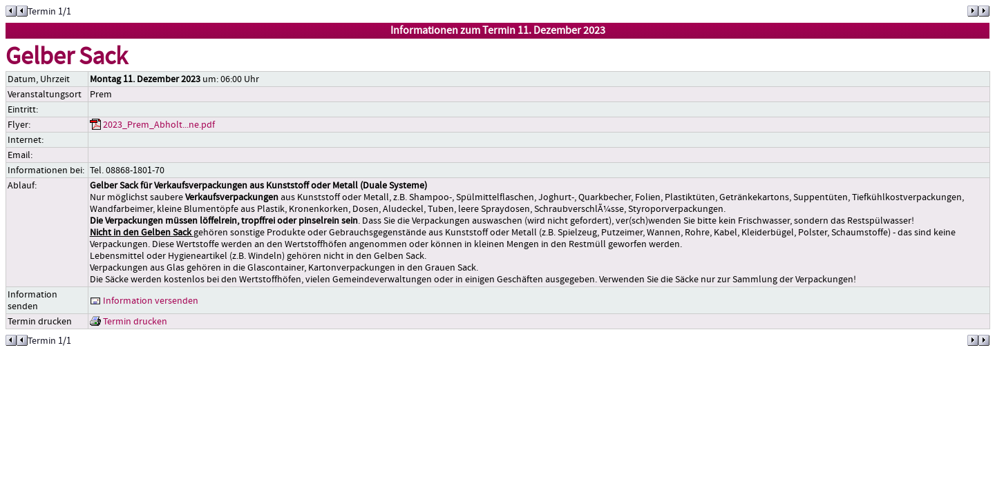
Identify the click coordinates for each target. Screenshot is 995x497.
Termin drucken (128, 321)
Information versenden (144, 300)
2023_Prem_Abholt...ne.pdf (152, 124)
